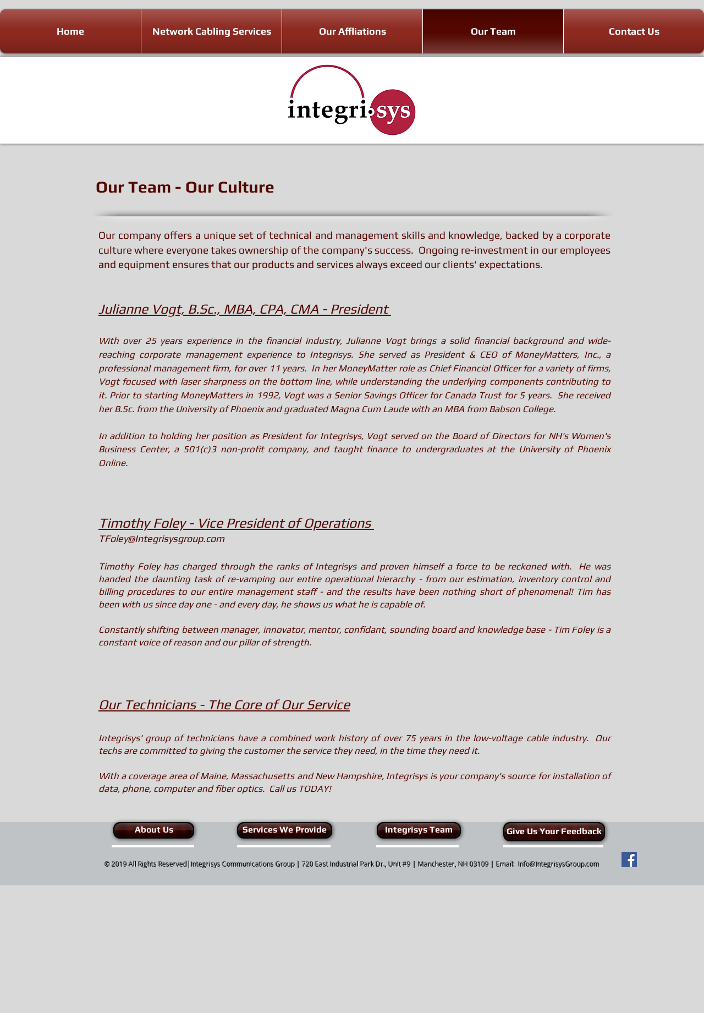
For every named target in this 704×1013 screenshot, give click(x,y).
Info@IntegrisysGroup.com (559, 863)
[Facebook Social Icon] (629, 859)
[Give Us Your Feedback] (554, 831)
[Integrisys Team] (419, 830)
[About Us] (153, 830)
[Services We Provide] (284, 830)
